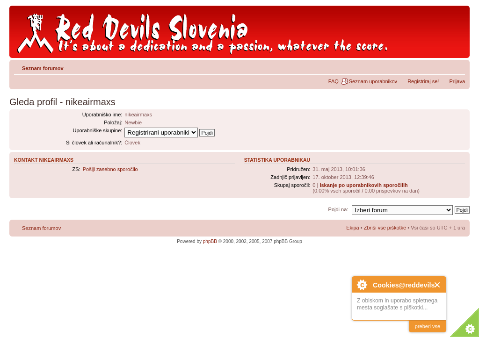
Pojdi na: (338, 209)
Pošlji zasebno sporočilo (110, 169)
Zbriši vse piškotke (386, 227)
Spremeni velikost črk (458, 66)
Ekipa (352, 227)
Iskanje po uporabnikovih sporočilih (363, 185)
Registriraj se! (423, 81)
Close (438, 285)
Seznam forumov (43, 68)
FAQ (333, 81)
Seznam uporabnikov (373, 81)
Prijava (457, 81)
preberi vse (427, 326)
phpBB (210, 241)
